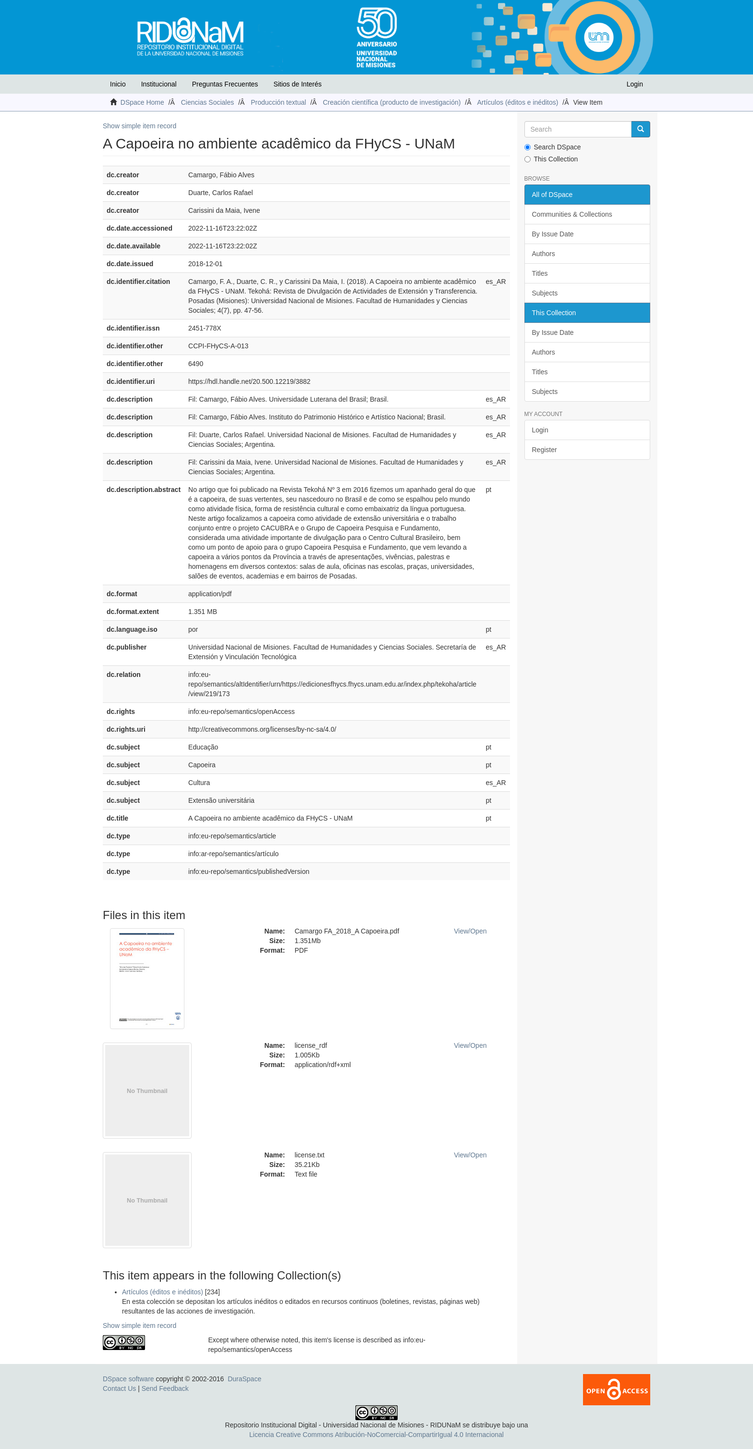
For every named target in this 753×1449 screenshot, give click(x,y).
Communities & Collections (572, 214)
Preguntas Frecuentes (225, 84)
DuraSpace (244, 1379)
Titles (540, 273)
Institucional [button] (159, 84)
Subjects (545, 293)
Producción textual (278, 102)
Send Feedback (165, 1388)
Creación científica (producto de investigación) (392, 102)
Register (544, 450)
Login (540, 430)
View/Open (470, 931)
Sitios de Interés (297, 84)
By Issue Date (553, 234)
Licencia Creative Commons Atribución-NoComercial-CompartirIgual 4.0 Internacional (376, 1434)
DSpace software (128, 1379)
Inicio (118, 84)
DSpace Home (142, 102)
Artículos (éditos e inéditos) (518, 102)
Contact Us (119, 1388)
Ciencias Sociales (207, 102)
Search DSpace (552, 147)
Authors (543, 254)
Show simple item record (139, 126)
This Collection (551, 159)
